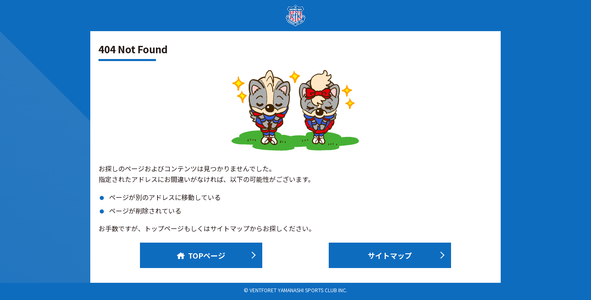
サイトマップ (390, 255)
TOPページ (201, 255)
